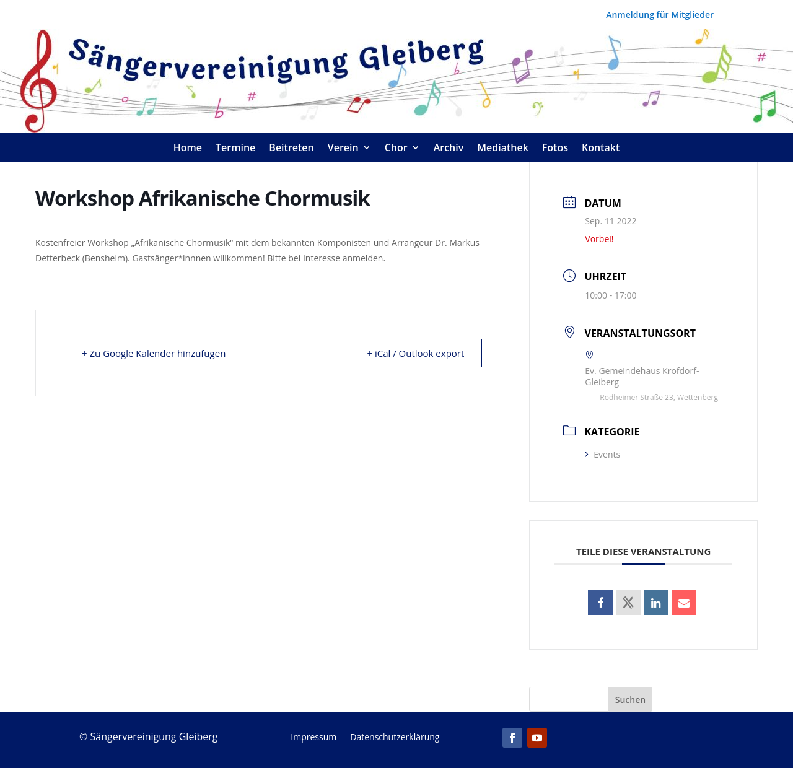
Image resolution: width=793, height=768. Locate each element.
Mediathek (502, 148)
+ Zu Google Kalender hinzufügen (154, 353)
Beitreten (291, 148)
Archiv (449, 148)
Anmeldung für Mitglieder (660, 15)
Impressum (313, 738)
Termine (235, 148)
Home (187, 148)
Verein (343, 148)
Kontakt (601, 148)
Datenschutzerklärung (394, 738)
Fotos (555, 148)
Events (602, 454)
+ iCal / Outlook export (415, 353)
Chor (396, 148)
